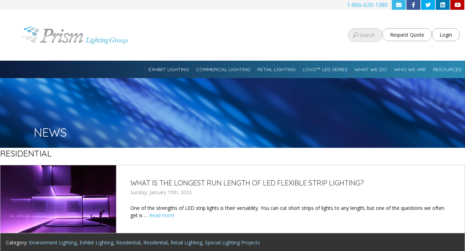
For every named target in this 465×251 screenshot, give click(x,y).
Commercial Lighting (223, 69)
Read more (161, 215)
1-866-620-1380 (367, 5)
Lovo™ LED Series (325, 69)
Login (446, 34)
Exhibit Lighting (168, 69)
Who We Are (410, 69)
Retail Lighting (276, 69)
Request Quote (407, 34)
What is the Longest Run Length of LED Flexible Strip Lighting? (247, 182)
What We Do (371, 69)
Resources (447, 69)
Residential (128, 242)
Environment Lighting (53, 242)
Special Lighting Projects (232, 242)
